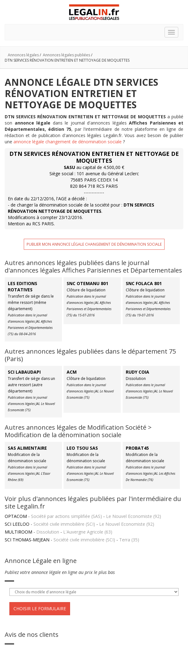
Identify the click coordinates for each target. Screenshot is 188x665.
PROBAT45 (137, 448)
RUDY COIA (137, 372)
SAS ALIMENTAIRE (27, 448)
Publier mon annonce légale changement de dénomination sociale (94, 244)
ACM (72, 372)
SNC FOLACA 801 (144, 283)
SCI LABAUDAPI (24, 372)
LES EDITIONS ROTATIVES (22, 286)
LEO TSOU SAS (82, 448)
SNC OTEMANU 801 (87, 283)
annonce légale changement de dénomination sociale (67, 142)
